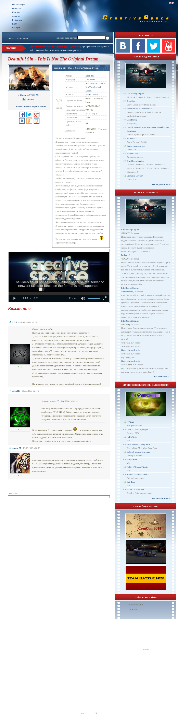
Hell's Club (132, 437)
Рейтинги (17, 20)
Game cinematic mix (136, 146)
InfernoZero (127, 291)
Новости (16, 8)
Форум (16, 27)
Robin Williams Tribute (137, 467)
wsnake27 (54, 401)
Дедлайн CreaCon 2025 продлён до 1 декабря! (55, 46)
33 (87, 123)
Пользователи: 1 (135, 604)
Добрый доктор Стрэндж (138, 452)
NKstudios (127, 364)
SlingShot (131, 101)
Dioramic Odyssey (135, 175)
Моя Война (132, 119)
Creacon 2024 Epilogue (137, 429)
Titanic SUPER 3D (135, 489)
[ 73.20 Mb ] (29, 95)
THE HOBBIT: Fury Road (138, 444)
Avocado (125, 339)
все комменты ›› (162, 376)
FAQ (14, 24)
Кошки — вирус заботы (138, 474)
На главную (18, 4)
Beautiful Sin (91, 83)
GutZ (134, 609)
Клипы (16, 12)
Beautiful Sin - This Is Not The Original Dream (76, 68)
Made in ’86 (132, 153)
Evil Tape (131, 482)
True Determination (135, 161)
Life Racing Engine (135, 93)
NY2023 (130, 422)
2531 (88, 117)
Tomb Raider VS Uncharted (139, 108)
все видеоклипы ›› (161, 184)
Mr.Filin (126, 342)
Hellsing (126, 324)
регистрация (22, 38)
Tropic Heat (132, 459)
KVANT (126, 233)
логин (11, 38)
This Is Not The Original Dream (95, 87)
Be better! (131, 138)
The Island (90, 79)
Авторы (16, 16)
